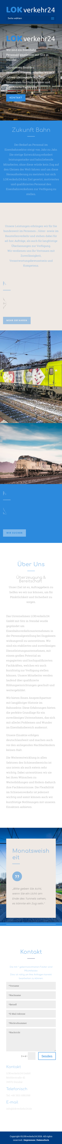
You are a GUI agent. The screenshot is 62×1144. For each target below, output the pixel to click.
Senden (47, 1056)
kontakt (16, 98)
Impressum (29, 1140)
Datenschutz (43, 1140)
